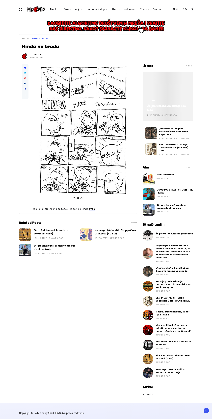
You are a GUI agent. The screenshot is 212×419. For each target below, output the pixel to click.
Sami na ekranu (166, 174)
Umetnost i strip (95, 9)
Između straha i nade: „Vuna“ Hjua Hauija (173, 313)
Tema (143, 9)
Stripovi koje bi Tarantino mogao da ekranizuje (55, 247)
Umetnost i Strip (40, 38)
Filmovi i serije (72, 9)
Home (25, 38)
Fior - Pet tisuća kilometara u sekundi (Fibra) (52, 231)
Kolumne (129, 9)
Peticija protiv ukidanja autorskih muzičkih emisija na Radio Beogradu (173, 284)
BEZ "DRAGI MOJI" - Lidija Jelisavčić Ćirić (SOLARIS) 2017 (173, 147)
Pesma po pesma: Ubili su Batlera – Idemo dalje (170, 371)
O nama (157, 9)
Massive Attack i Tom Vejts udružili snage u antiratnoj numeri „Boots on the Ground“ (173, 328)
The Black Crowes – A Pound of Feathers (173, 343)
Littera (114, 9)
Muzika (54, 9)
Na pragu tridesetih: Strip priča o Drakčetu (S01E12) (115, 231)
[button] (25, 94)
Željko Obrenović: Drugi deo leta (166, 108)
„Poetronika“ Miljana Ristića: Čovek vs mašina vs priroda (173, 131)
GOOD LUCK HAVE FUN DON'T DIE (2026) (175, 191)
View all (134, 223)
